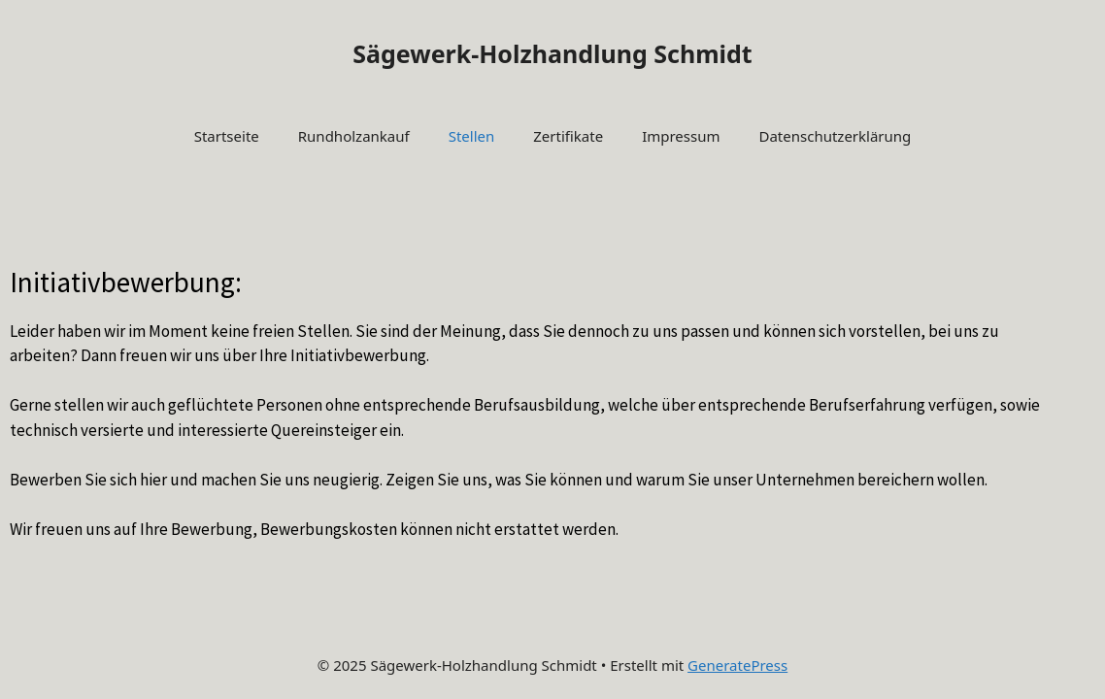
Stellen (472, 136)
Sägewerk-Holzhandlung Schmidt (552, 53)
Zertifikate (568, 136)
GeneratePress (737, 665)
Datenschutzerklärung (834, 136)
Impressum (681, 136)
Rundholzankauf (354, 136)
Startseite (226, 136)
